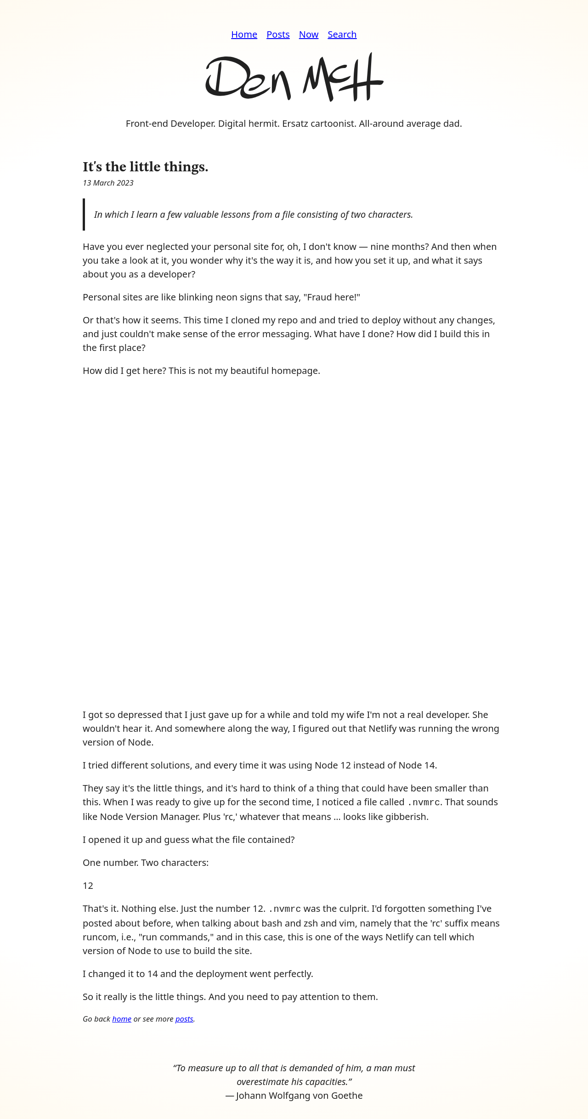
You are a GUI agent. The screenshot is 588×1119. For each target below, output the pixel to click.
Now (309, 34)
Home (244, 34)
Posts (278, 34)
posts (184, 1017)
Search (342, 34)
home (121, 1017)
